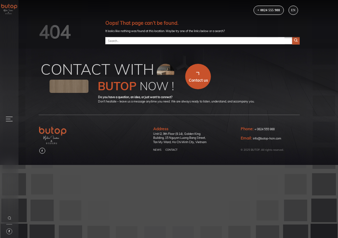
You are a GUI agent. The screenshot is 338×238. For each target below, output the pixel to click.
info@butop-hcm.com (267, 138)
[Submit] (296, 41)
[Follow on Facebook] (42, 151)
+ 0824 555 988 (264, 129)
